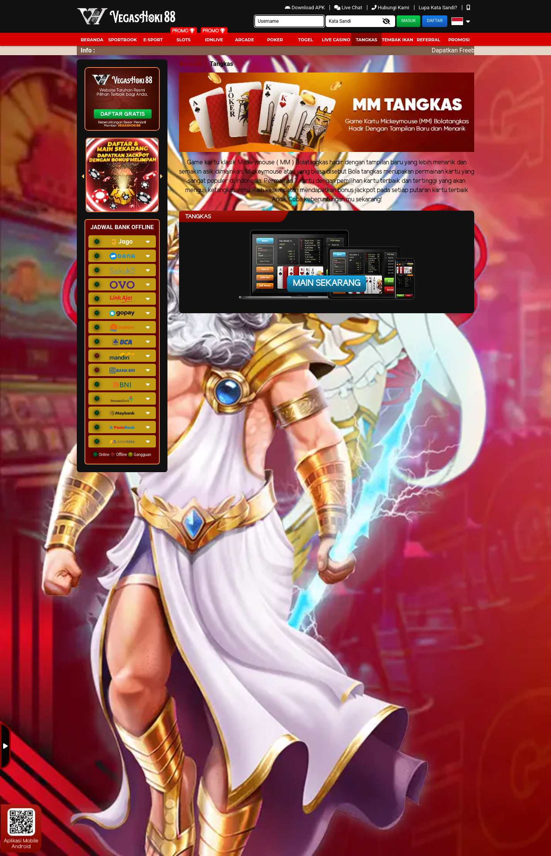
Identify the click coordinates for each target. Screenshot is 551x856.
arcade (244, 39)
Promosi (459, 39)
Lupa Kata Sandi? (438, 7)
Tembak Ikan (397, 39)
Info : (88, 50)
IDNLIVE (214, 39)
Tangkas (366, 39)
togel (305, 39)
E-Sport (152, 39)
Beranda (92, 39)
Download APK (305, 7)
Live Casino (336, 39)
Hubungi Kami (391, 7)
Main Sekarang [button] (326, 284)
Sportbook (122, 39)
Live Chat (348, 7)
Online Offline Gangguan (122, 454)
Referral (428, 39)
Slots (183, 39)
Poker (275, 39)
